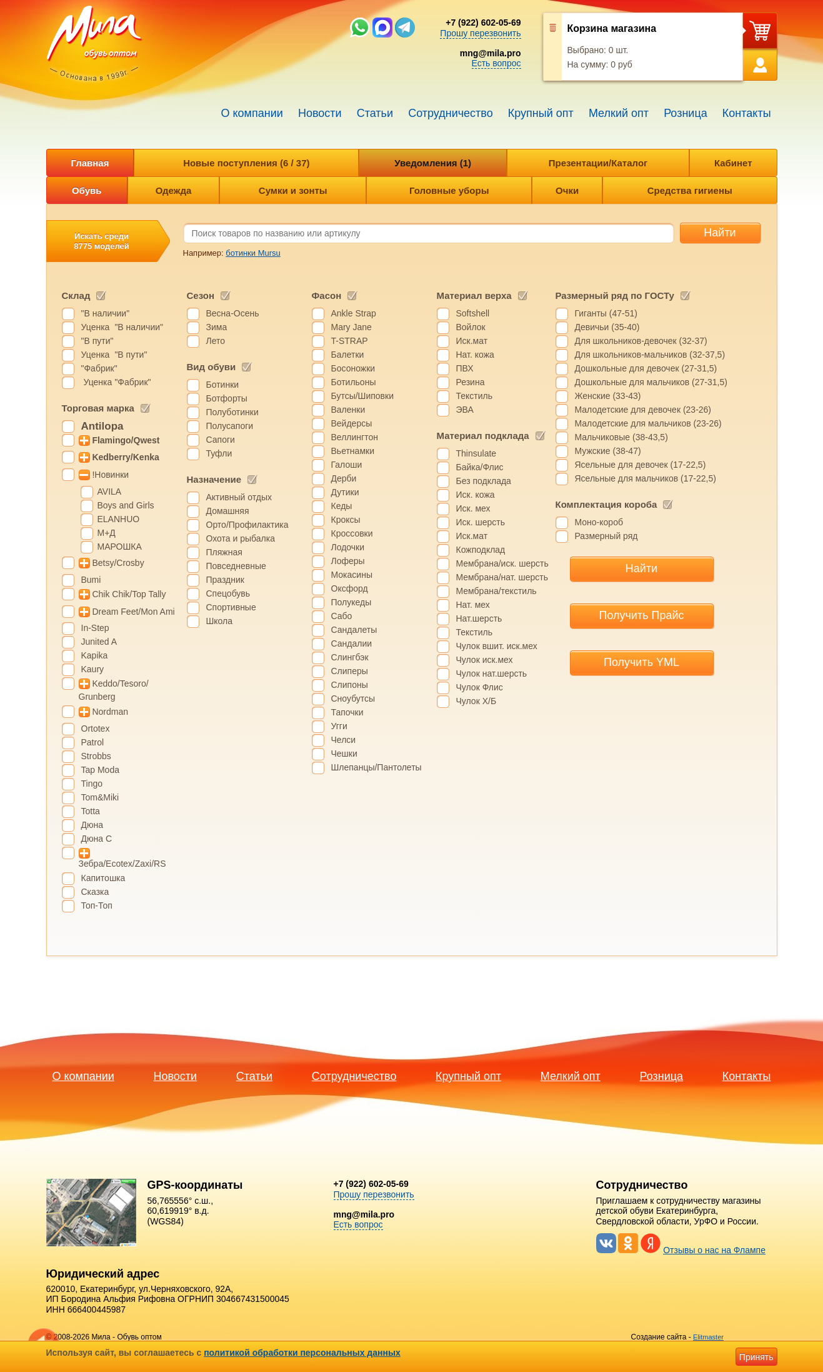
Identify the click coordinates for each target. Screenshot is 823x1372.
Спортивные (231, 607)
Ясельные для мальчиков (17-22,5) (645, 478)
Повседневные (236, 566)
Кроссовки (352, 533)
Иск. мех (473, 508)
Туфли (219, 453)
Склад (76, 295)
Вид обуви (211, 366)
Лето (216, 341)
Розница (685, 113)
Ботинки (222, 385)
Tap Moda (100, 770)
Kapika (94, 655)
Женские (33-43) (608, 396)
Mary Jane (351, 327)
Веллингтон (354, 437)
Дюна (92, 825)
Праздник (225, 580)
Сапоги (220, 440)
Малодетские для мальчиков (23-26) (648, 423)
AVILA (109, 492)
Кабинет (733, 163)
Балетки (347, 355)
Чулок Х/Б (476, 701)
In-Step (95, 628)
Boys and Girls (125, 505)
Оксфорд (349, 588)
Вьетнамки (352, 451)
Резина (470, 382)
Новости (320, 113)
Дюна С (96, 839)
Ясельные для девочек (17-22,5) (640, 465)
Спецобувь (228, 593)
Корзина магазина (612, 28)
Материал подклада (483, 435)
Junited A (99, 642)
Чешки (344, 754)
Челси (343, 740)
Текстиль (474, 396)
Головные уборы (449, 190)
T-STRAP (349, 341)
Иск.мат (472, 341)
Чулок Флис (479, 687)
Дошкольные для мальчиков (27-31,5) (651, 382)
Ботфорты (226, 398)
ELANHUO (118, 519)
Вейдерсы (351, 423)
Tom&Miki (100, 797)
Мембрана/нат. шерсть (502, 577)
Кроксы (346, 520)
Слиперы (349, 671)
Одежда (173, 190)
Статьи (375, 113)
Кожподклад (481, 550)
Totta (90, 811)
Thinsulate (476, 453)
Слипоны (349, 685)
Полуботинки (232, 412)
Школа (219, 621)
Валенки (348, 410)
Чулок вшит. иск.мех (496, 646)
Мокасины (351, 575)
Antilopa (102, 426)
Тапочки (347, 712)
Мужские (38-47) (608, 451)
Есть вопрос (496, 63)
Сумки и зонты (293, 190)
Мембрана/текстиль (496, 591)
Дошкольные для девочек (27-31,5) (646, 368)
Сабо (341, 616)
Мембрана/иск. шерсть (502, 563)
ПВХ (465, 368)
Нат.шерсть (479, 618)
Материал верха (474, 295)
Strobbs (96, 756)
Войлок (471, 327)
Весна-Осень (232, 313)
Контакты (746, 113)
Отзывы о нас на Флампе (714, 1250)
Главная (90, 163)
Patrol (92, 742)
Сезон (200, 295)
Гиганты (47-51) (606, 313)
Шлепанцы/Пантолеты (376, 767)
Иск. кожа (475, 495)
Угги (339, 726)
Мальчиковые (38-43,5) (621, 437)
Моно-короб (599, 522)
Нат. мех (473, 605)
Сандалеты (354, 630)
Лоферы (348, 561)
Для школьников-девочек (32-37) (641, 341)
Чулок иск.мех (484, 660)
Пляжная (224, 552)
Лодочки (348, 547)
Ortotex (95, 729)
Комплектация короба (606, 504)
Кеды (341, 506)
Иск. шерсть (480, 522)
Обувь (87, 190)
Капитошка (103, 878)
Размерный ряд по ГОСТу (615, 295)
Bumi (91, 580)
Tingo (92, 784)
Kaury (92, 669)
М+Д (106, 533)
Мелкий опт (619, 113)
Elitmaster (708, 1337)
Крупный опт (541, 113)
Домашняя (227, 511)
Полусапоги (230, 426)
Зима (216, 327)
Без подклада (483, 481)
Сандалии (351, 643)
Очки (567, 190)
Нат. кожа (475, 355)
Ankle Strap (353, 313)
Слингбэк (350, 657)
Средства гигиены (689, 190)
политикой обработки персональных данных (302, 1353)
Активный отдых (239, 497)
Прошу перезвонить (480, 33)
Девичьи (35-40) (607, 327)
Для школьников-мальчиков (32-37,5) (650, 355)
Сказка (95, 892)
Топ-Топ (96, 905)
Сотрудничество (450, 113)
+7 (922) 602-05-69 (483, 23)
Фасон (327, 295)
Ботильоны (353, 382)
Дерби (344, 478)
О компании (252, 113)
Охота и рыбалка (240, 538)
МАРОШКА (119, 547)
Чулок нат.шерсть (491, 673)
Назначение (214, 479)
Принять (756, 1357)
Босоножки (353, 368)
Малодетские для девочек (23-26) (643, 410)
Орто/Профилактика (247, 525)
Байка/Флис (480, 467)
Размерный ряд (606, 536)
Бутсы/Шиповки (362, 396)
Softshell (473, 313)
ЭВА (465, 410)
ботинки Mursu (253, 253)
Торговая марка (98, 408)
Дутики (345, 492)
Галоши (346, 465)
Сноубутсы (353, 699)
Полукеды (351, 602)
